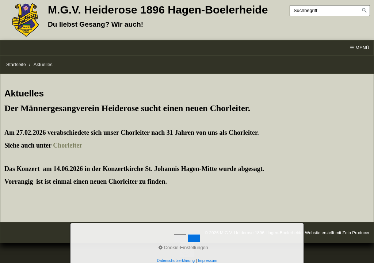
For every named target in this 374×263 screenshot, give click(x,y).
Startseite (16, 64)
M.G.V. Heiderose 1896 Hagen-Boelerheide (158, 10)
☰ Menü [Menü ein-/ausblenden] (359, 47)
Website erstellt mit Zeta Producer (337, 232)
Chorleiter (67, 145)
